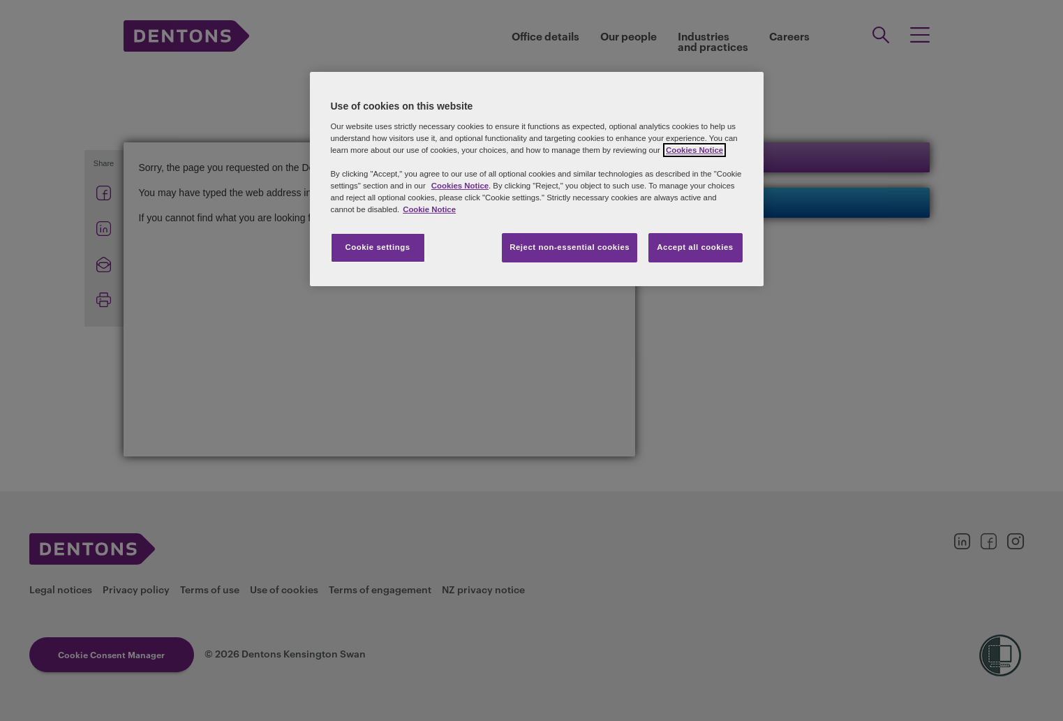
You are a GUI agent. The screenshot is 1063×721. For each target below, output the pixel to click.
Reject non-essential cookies (570, 247)
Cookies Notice (460, 185)
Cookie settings (377, 247)
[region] (537, 179)
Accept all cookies (695, 247)
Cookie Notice (429, 209)
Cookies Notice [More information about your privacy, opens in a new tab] (694, 150)
